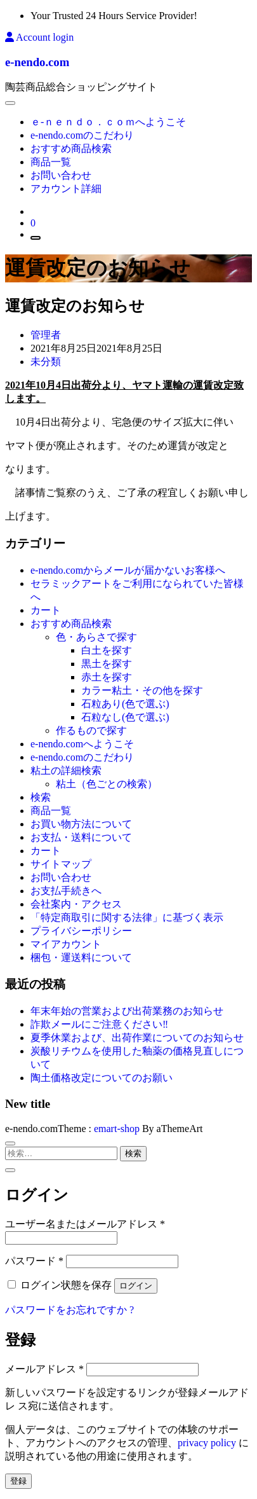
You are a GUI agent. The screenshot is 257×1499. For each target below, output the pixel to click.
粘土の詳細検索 (66, 770)
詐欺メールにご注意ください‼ (99, 1024)
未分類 (45, 361)
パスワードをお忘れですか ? (69, 1309)
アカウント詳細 (66, 188)
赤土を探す (106, 677)
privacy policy (207, 1442)
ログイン (135, 1285)
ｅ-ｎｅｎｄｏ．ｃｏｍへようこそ (108, 121)
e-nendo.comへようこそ (82, 743)
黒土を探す (106, 663)
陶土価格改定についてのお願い (101, 1077)
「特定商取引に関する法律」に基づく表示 (126, 917)
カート (45, 610)
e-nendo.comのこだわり (82, 135)
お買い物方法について (81, 824)
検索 (40, 797)
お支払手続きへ (66, 890)
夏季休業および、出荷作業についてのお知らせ (137, 1037)
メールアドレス (44, 1369)
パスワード (34, 1260)
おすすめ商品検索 (71, 148)
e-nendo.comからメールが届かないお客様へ (127, 570)
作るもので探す (91, 730)
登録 (18, 1481)
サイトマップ (60, 864)
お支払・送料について (81, 837)
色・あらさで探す (96, 637)
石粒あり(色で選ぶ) (125, 703)
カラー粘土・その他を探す (142, 690)
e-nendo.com (37, 62)
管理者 (45, 334)
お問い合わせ (60, 175)
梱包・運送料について (81, 957)
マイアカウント (66, 944)
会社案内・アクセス (76, 904)
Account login (39, 37)
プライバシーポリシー (81, 930)
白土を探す (106, 650)
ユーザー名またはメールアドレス (85, 1224)
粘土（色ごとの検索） (106, 783)
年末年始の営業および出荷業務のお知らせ (126, 1010)
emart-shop (117, 1128)
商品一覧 (50, 161)
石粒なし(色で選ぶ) (125, 717)
